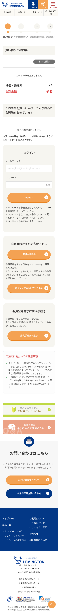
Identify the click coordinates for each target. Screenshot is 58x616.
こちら (35, 207)
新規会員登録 (29, 254)
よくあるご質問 (50, 12)
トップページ (8, 518)
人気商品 (7, 12)
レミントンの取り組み (15, 540)
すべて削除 (44, 61)
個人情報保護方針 (29, 587)
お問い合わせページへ (33, 479)
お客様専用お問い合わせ (29, 579)
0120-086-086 (32, 568)
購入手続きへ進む (29, 335)
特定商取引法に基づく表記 (29, 592)
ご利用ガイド (36, 12)
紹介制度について (38, 540)
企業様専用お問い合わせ (33, 493)
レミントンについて (14, 536)
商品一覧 (22, 12)
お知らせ (34, 533)
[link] (45, 599)
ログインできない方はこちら (29, 288)
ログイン (29, 197)
